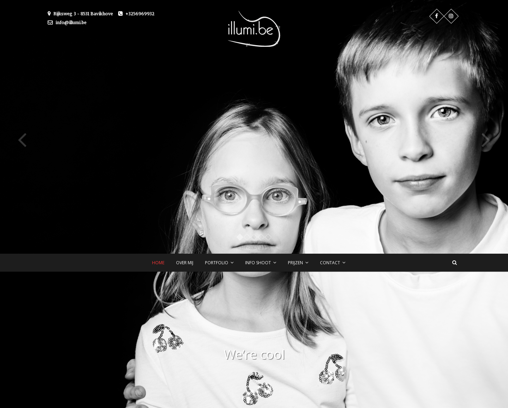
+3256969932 (136, 13)
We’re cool (254, 354)
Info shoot (258, 263)
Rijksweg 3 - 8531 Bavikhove (80, 13)
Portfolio (216, 263)
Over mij (184, 263)
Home (158, 263)
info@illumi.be (67, 22)
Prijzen (295, 263)
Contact (330, 263)
